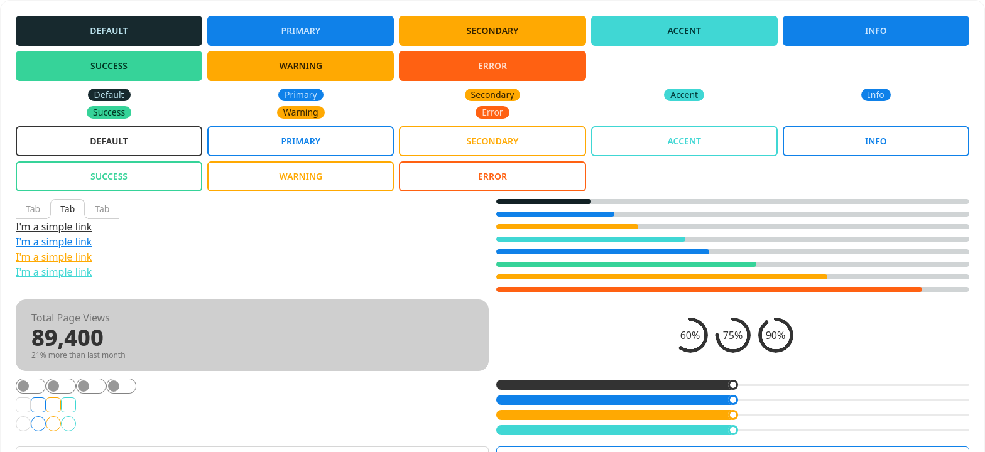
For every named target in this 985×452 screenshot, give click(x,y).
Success (109, 66)
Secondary (492, 30)
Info (876, 30)
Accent (684, 30)
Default (109, 30)
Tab (33, 209)
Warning (300, 66)
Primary (300, 30)
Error (492, 66)
